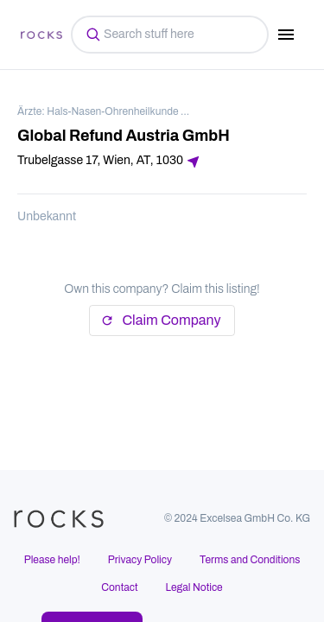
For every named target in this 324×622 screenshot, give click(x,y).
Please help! (52, 560)
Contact (119, 587)
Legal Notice (194, 587)
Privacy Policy (140, 560)
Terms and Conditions (250, 560)
